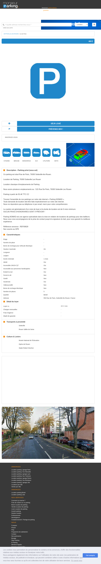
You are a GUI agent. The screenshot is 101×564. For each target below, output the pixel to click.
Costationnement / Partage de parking (23, 519)
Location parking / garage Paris (20, 470)
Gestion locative (16, 513)
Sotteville (22, 325)
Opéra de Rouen (24, 344)
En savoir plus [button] (76, 560)
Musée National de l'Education (29, 340)
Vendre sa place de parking (19, 507)
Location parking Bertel (18, 492)
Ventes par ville (16, 487)
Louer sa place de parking (19, 509)
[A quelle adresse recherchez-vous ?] (37, 24)
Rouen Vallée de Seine (26, 329)
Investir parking (16, 511)
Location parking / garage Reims (21, 478)
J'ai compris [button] (90, 555)
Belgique (89, 17)
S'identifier (71, 17)
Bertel (46, 295)
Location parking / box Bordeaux (21, 480)
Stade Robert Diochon (26, 348)
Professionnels (62, 17)
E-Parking (14, 542)
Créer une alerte (8, 27)
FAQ (12, 530)
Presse (13, 527)
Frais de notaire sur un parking (20, 502)
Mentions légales (16, 544)
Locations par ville (16, 484)
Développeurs (15, 517)
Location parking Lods (18, 494)
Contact (13, 534)
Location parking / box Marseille (21, 472)
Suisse (96, 17)
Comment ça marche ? (18, 500)
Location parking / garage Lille (20, 482)
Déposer (77, 17)
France (84, 17)
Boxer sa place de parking (19, 505)
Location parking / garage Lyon (20, 474)
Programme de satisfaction (19, 532)
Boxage (13, 538)
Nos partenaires (16, 536)
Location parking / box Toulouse (21, 476)
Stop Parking (15, 540)
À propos (14, 525)
